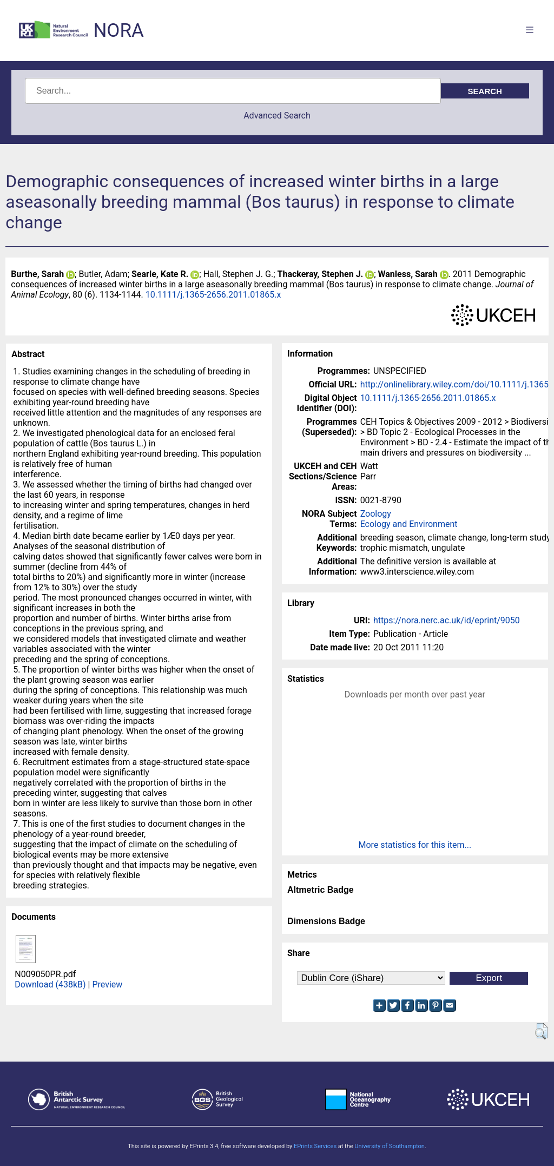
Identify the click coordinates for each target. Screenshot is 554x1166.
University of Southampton (389, 1146)
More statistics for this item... (415, 845)
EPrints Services (315, 1146)
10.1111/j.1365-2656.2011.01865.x (213, 294)
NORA (118, 30)
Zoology (375, 514)
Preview (107, 984)
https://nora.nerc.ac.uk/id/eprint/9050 (446, 620)
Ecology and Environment (409, 524)
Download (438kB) (50, 984)
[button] (541, 1031)
